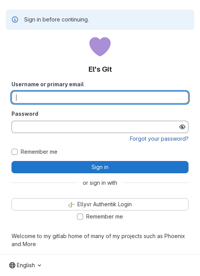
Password (24, 113)
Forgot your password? (159, 138)
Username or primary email (47, 84)
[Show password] (182, 127)
